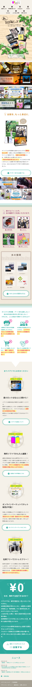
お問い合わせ (24, 11)
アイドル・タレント (9, 246)
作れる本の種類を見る (17, 293)
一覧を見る (6, 676)
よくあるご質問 (16, 11)
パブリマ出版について (17, 422)
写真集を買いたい (12, 7)
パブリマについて (5, 682)
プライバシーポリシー (7, 685)
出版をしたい (4, 7)
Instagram (20, 7)
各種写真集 (9, 229)
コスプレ (24, 229)
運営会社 (16, 685)
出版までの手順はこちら (17, 473)
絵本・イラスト (24, 246)
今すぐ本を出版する (17, 173)
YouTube (8, 11)
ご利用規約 (14, 682)
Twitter (28, 7)
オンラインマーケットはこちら (17, 527)
